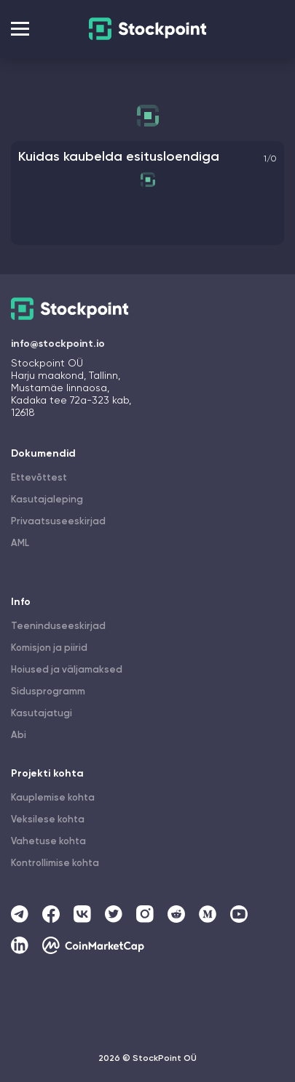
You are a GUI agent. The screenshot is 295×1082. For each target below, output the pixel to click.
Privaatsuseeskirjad (58, 521)
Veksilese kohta (47, 820)
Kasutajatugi (41, 713)
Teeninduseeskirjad (58, 626)
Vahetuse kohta (48, 841)
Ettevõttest (39, 478)
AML (20, 543)
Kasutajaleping (47, 500)
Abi (18, 735)
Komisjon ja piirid (49, 648)
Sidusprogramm (48, 692)
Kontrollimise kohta (55, 863)
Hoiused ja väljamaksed (66, 670)
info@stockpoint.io (58, 344)
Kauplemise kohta (53, 798)
